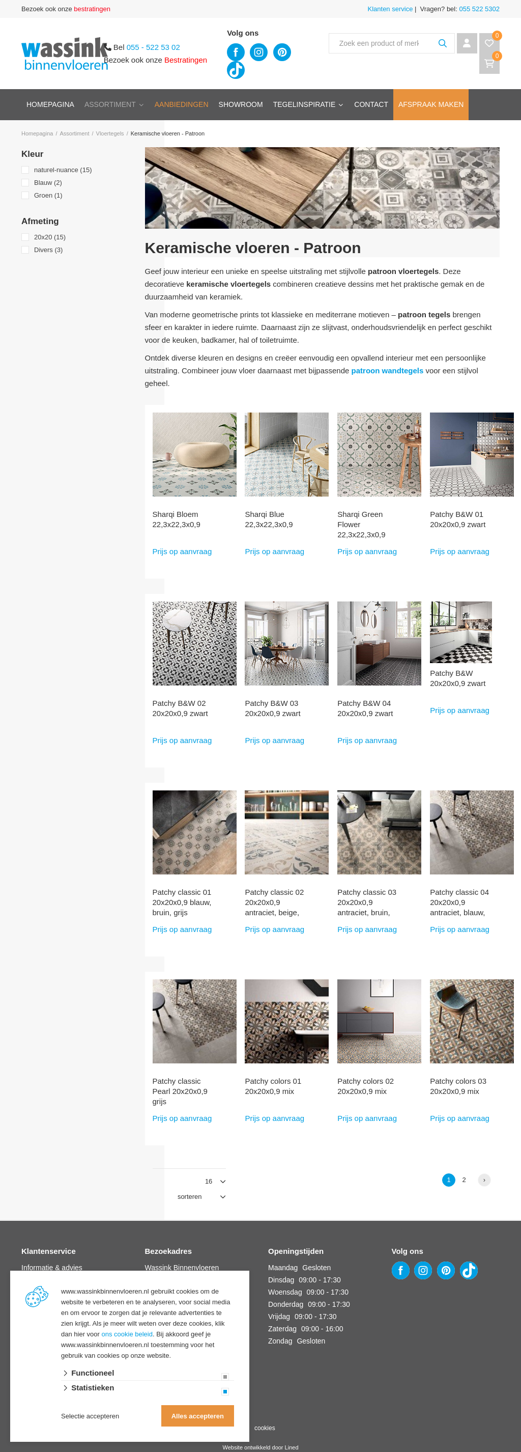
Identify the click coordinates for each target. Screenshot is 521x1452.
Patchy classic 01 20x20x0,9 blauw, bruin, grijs (182, 902)
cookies (264, 1428)
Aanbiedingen (182, 104)
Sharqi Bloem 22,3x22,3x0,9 (176, 519)
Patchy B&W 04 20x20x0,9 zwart (365, 708)
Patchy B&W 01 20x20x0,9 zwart (457, 519)
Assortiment (110, 104)
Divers (48, 250)
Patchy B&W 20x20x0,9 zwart (457, 678)
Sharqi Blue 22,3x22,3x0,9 (269, 519)
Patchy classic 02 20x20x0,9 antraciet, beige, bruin (274, 907)
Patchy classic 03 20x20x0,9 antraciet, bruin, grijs (366, 907)
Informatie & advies (51, 1268)
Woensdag (285, 1292)
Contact (371, 104)
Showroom (241, 104)
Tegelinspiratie (304, 104)
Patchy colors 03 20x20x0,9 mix (458, 1086)
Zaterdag (282, 1329)
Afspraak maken (431, 104)
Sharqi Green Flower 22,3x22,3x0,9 (361, 524)
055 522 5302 (478, 9)
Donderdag (285, 1304)
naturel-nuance (63, 170)
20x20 (50, 237)
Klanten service (390, 9)
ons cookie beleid (127, 1334)
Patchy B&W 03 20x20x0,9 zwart (272, 708)
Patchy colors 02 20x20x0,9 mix (365, 1086)
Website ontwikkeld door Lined (261, 1447)
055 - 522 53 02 (153, 47)
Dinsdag (281, 1280)
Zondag (280, 1341)
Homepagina (50, 104)
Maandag (283, 1268)
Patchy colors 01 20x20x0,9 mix (273, 1086)
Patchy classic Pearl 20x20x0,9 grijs (180, 1091)
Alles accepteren (197, 1416)
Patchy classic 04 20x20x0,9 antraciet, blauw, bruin (459, 907)
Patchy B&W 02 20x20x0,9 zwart (180, 708)
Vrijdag (279, 1316)
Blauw (48, 182)
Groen (48, 195)
